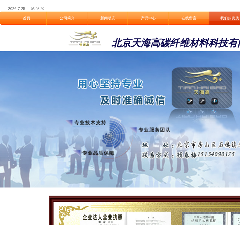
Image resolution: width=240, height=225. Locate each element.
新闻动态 (107, 18)
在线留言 (189, 18)
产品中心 (148, 18)
